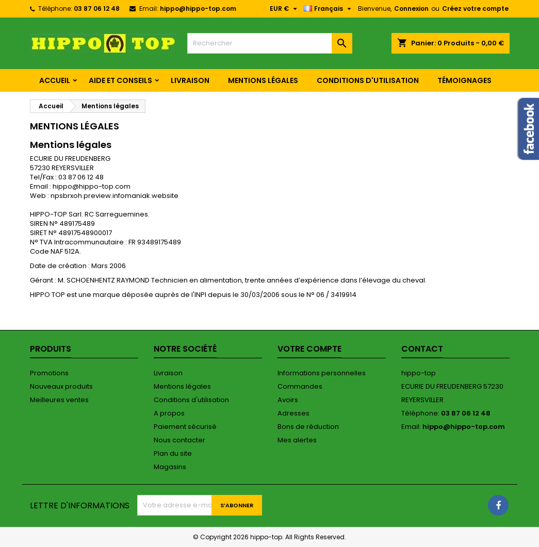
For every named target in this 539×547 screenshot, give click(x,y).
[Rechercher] (269, 43)
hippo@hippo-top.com (198, 8)
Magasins (170, 467)
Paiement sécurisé (185, 427)
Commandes (299, 386)
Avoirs (287, 400)
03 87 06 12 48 (97, 8)
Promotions (49, 373)
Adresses (293, 413)
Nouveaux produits (61, 386)
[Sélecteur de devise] (285, 9)
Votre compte (309, 349)
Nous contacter (179, 440)
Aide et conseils (120, 80)
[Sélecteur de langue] (329, 9)
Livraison (190, 80)
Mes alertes (297, 440)
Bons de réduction (308, 427)
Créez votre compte (475, 8)
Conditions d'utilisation (368, 80)
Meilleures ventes (59, 400)
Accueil (54, 80)
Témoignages (464, 80)
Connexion (411, 8)
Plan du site (173, 453)
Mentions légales (263, 80)
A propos (169, 413)
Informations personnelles (321, 373)
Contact (422, 349)
